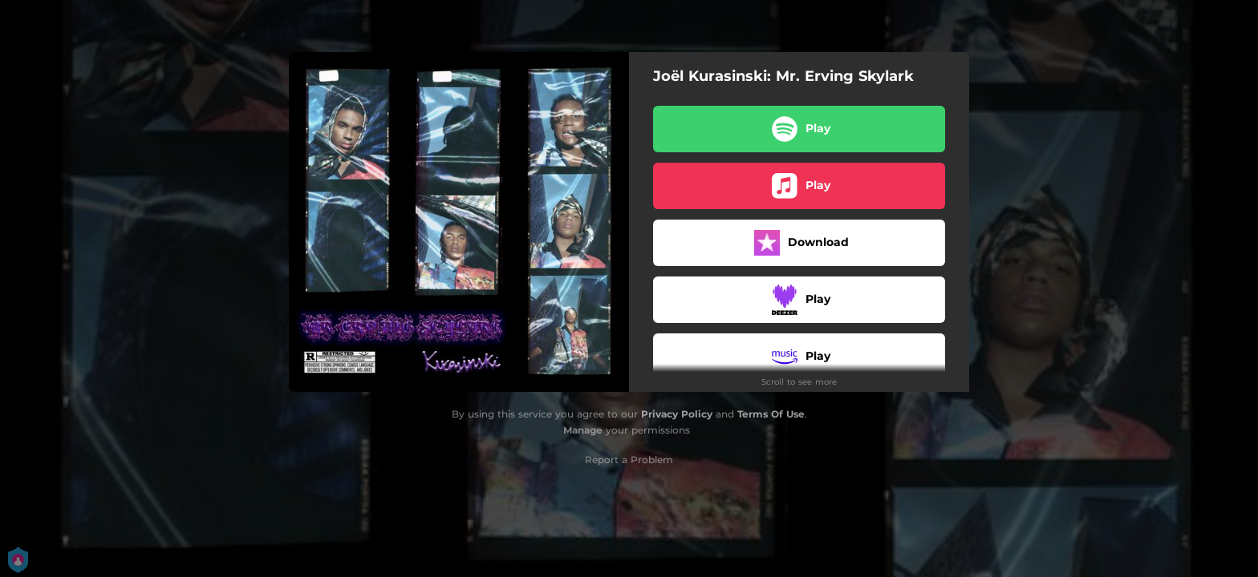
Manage (583, 430)
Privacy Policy (676, 414)
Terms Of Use (771, 414)
